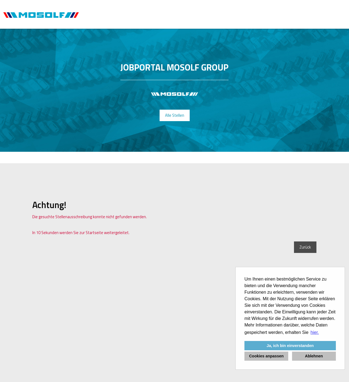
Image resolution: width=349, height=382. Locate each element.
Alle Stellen (174, 115)
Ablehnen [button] (314, 356)
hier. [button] (315, 332)
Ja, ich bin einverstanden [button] (290, 345)
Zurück (305, 247)
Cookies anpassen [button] (266, 356)
